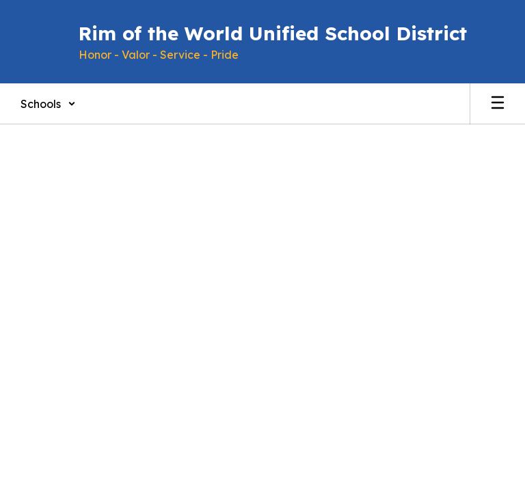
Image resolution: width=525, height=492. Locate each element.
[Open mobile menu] (497, 103)
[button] (48, 103)
